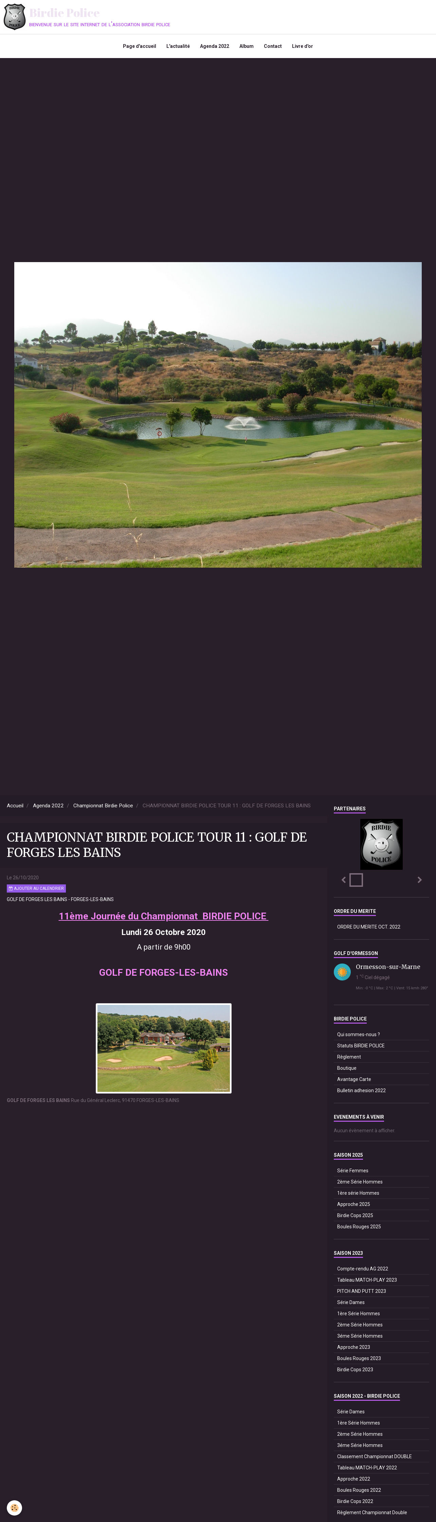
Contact (273, 46)
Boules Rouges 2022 (359, 1490)
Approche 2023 (353, 1347)
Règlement (349, 1057)
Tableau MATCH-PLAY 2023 (367, 1280)
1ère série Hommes (358, 1193)
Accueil (15, 806)
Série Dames (351, 1302)
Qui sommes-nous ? (358, 1034)
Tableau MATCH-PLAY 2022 (367, 1467)
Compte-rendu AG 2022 (362, 1268)
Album (246, 46)
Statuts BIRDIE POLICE (361, 1045)
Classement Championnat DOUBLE (374, 1456)
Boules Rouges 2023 (359, 1358)
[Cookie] (14, 1508)
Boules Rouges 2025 (359, 1226)
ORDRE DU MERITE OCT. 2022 (368, 927)
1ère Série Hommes (358, 1313)
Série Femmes (352, 1170)
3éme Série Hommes (360, 1336)
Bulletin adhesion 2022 (361, 1090)
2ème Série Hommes (360, 1182)
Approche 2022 (353, 1479)
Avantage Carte (354, 1079)
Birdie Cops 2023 (355, 1369)
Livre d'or (302, 46)
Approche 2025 (353, 1204)
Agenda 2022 (214, 46)
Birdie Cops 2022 (355, 1501)
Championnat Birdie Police (103, 806)
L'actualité (178, 46)
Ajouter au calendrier (36, 888)
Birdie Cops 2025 (355, 1215)
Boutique (347, 1068)
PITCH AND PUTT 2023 (361, 1291)
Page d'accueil (139, 46)
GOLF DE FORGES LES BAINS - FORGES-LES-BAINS (60, 899)
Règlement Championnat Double (372, 1512)
